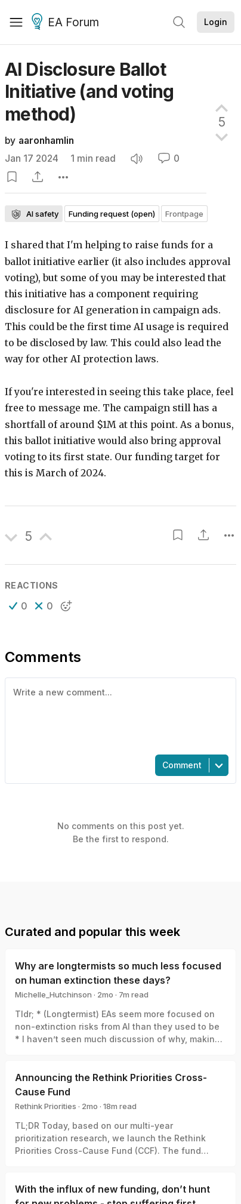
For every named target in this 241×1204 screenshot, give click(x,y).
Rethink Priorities (45, 1106)
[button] (18, 606)
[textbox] (118, 715)
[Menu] (16, 22)
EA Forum (67, 23)
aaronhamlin (46, 140)
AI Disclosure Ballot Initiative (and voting (89, 91)
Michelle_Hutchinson (53, 994)
